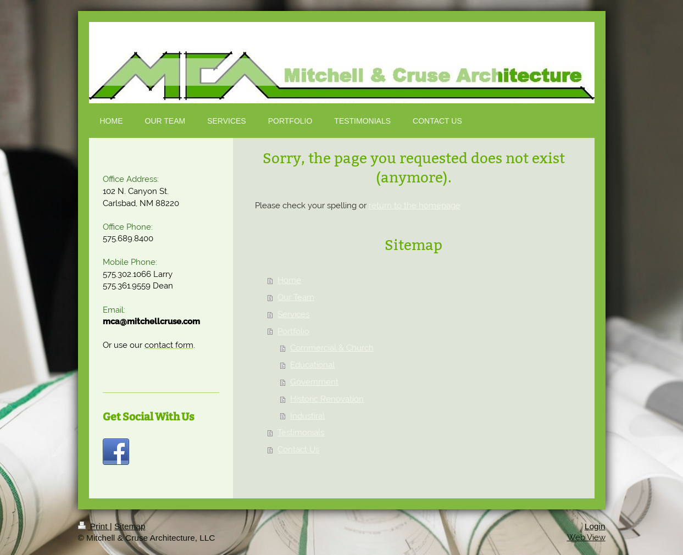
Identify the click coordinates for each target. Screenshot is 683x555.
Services (293, 314)
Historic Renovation (327, 399)
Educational (312, 365)
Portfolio (293, 331)
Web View (586, 537)
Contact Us (298, 449)
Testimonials (300, 432)
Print (94, 526)
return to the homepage (414, 205)
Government (314, 382)
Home (289, 280)
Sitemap (129, 526)
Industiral (307, 416)
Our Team (295, 297)
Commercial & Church (332, 348)
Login (595, 526)
